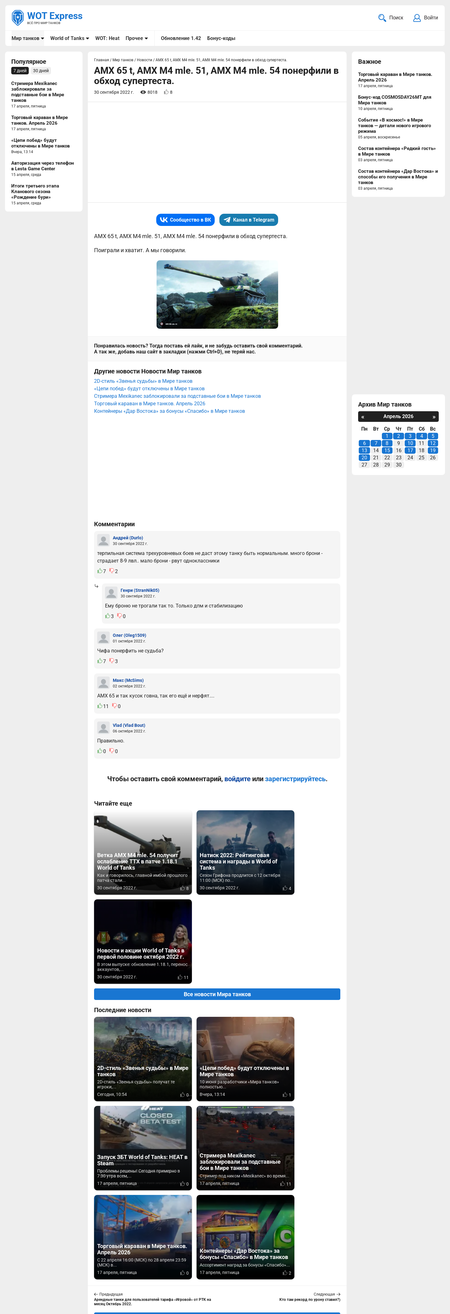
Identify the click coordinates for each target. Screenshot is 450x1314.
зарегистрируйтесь (295, 779)
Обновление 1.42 (181, 38)
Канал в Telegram (248, 220)
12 (433, 444)
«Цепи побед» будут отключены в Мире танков (149, 389)
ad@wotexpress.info (85, 1279)
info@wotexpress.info (62, 1272)
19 (433, 451)
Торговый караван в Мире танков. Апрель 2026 (149, 404)
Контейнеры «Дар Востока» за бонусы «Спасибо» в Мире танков (169, 412)
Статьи (185, 1279)
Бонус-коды (221, 38)
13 (364, 451)
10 (410, 444)
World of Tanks (67, 38)
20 (364, 458)
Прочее (134, 38)
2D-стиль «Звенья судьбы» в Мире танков (143, 382)
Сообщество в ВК (185, 220)
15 (387, 451)
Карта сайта (424, 1272)
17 (410, 451)
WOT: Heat (107, 38)
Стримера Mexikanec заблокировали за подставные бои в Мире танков (177, 397)
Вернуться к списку (217, 1139)
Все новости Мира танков (217, 905)
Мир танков (25, 38)
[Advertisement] (217, 153)
